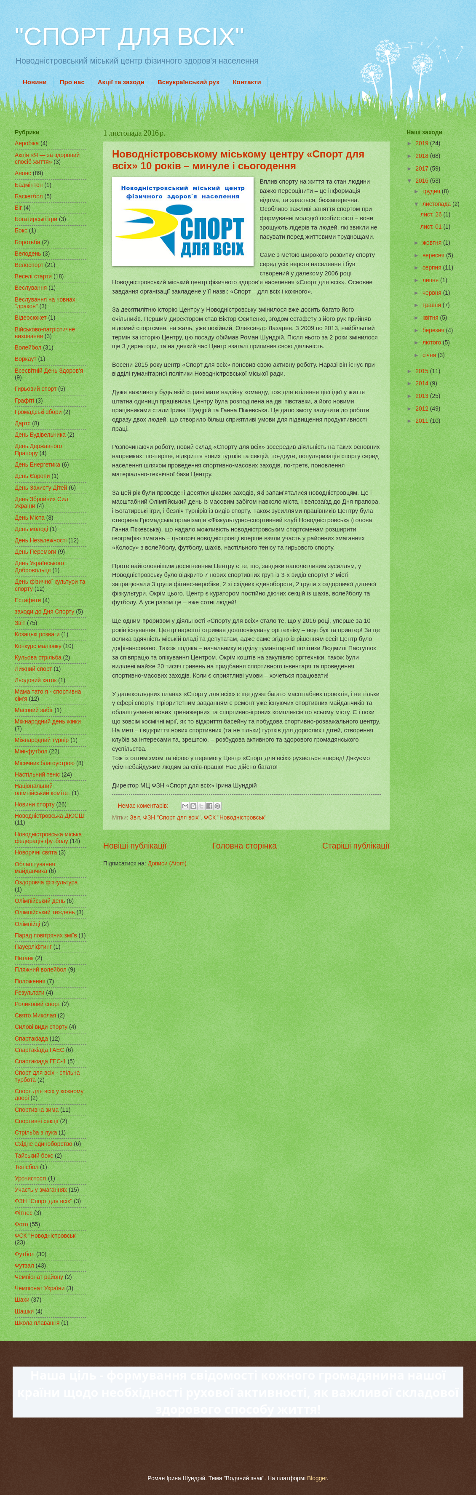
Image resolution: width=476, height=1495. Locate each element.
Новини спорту (35, 804)
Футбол (25, 1254)
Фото (21, 1224)
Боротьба (27, 242)
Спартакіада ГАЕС (39, 1050)
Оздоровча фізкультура (46, 882)
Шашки (24, 1311)
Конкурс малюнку (38, 646)
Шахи (22, 1300)
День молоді (31, 529)
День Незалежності (41, 540)
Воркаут (26, 359)
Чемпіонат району (39, 1277)
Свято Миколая (35, 1015)
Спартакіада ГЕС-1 (40, 1061)
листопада (437, 204)
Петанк (24, 958)
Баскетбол (29, 196)
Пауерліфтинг (33, 947)
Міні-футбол (31, 751)
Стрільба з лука (36, 1132)
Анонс (23, 173)
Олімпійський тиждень (45, 912)
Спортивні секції (37, 1121)
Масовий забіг (34, 710)
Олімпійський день (40, 901)
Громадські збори (38, 412)
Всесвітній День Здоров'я (49, 371)
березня (434, 330)
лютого (433, 342)
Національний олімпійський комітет (42, 789)
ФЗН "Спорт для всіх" (172, 817)
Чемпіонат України (39, 1288)
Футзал (24, 1266)
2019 (422, 143)
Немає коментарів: (144, 806)
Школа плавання (37, 1323)
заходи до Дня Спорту (44, 612)
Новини (35, 81)
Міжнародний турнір (42, 740)
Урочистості (30, 1178)
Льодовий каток (36, 680)
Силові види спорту (41, 1027)
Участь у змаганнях (41, 1190)
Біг (18, 208)
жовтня (433, 243)
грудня (432, 191)
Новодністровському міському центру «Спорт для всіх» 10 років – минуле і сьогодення (238, 159)
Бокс (21, 230)
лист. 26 (431, 214)
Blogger (317, 1478)
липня (431, 280)
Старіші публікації (356, 845)
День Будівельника (40, 435)
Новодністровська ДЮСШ (49, 816)
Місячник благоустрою (45, 763)
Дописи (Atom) (167, 863)
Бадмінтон (29, 185)
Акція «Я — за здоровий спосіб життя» (47, 159)
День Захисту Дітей (41, 488)
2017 (422, 169)
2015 (422, 371)
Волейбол (28, 347)
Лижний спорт (33, 669)
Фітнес (23, 1213)
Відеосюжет (31, 318)
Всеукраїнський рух (188, 81)
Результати (29, 993)
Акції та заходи (121, 81)
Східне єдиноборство (43, 1144)
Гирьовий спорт (35, 389)
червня (433, 293)
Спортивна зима (37, 1110)
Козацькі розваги (37, 634)
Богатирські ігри (36, 219)
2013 (422, 396)
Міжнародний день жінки (48, 721)
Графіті (24, 401)
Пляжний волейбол (41, 969)
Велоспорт (29, 265)
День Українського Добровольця (39, 567)
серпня (433, 267)
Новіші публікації (135, 845)
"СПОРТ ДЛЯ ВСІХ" (129, 36)
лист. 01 (431, 227)
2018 (422, 156)
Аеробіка (27, 143)
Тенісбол (26, 1167)
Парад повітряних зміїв (46, 935)
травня (433, 305)
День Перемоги (35, 552)
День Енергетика (37, 465)
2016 (422, 181)
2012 (422, 409)
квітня (431, 318)
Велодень (28, 254)
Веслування (31, 288)
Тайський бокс (34, 1156)
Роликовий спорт (37, 1004)
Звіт (135, 817)
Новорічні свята (36, 852)
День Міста (30, 518)
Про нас (72, 81)
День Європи (32, 476)
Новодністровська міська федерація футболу (48, 838)
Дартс (22, 423)
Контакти (247, 81)
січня (430, 355)
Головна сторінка (244, 845)
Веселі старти (33, 276)
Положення (30, 981)
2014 (422, 383)
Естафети (28, 600)
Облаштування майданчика (35, 868)
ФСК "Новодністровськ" (235, 817)
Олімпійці (27, 924)
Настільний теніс (37, 775)
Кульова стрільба (38, 657)
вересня (434, 255)
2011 (422, 421)
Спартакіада (31, 1039)
